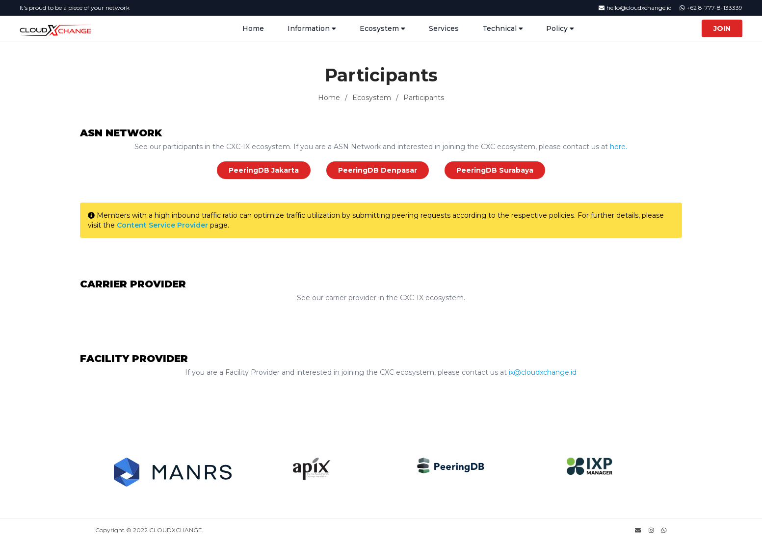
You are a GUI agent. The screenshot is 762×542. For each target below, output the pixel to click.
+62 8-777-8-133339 (711, 7)
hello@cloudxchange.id (635, 7)
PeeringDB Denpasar (377, 170)
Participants (423, 97)
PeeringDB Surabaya (494, 170)
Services (444, 28)
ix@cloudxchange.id (542, 372)
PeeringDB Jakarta (264, 170)
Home (253, 28)
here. (617, 146)
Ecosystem (371, 97)
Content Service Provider (161, 225)
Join (722, 28)
